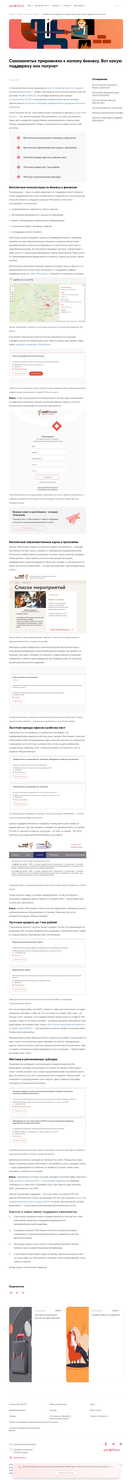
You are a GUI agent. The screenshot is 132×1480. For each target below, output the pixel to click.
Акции (92, 1401)
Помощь (53, 1407)
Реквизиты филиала (18, 1407)
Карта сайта (96, 1407)
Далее (111, 1466)
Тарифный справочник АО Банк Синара (23, 1450)
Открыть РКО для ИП (18, 1401)
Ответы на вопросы (99, 1413)
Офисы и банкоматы (59, 1401)
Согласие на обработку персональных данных (61, 1414)
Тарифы (12, 1413)
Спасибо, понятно (66, 1473)
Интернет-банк (112, 6)
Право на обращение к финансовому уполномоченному (35, 1419)
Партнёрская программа (25, 1441)
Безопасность (20, 1458)
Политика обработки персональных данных (19, 1426)
